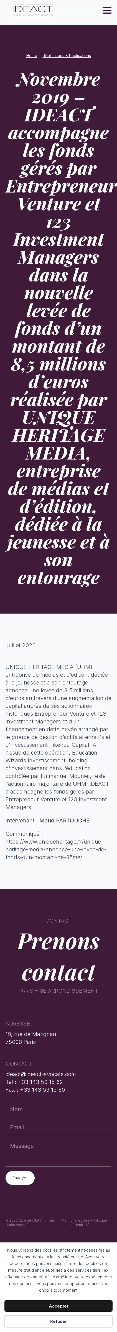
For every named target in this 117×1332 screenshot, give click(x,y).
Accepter (58, 1306)
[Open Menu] (107, 10)
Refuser (58, 1321)
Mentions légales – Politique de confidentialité (84, 1222)
